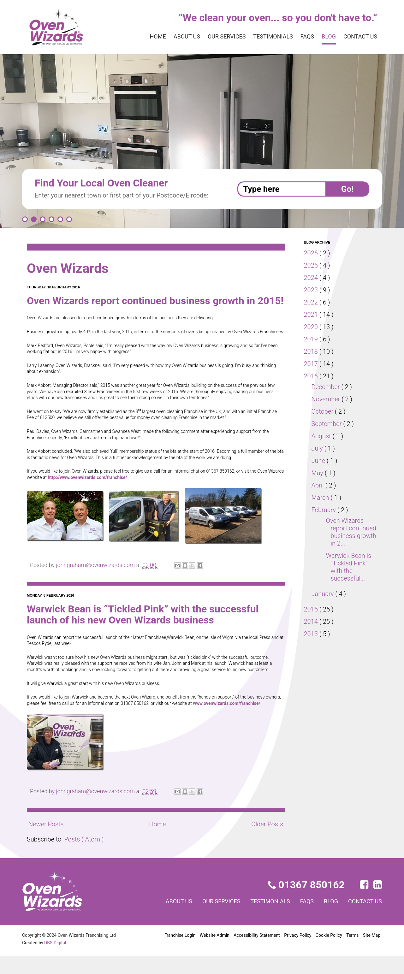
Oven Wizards (70, 268)
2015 (312, 609)
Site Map (371, 952)
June (319, 460)
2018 (312, 351)
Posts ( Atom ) (85, 856)
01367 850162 (307, 902)
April (319, 485)
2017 (312, 363)
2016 (312, 376)
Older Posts (266, 841)
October (324, 411)
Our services (216, 36)
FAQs (302, 36)
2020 (312, 326)
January (324, 593)
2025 (312, 265)
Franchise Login (180, 952)
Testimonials (266, 36)
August (322, 436)
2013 (312, 633)
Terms (353, 952)
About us (172, 36)
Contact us (359, 36)
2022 (312, 302)
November (327, 399)
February (325, 509)
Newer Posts (46, 841)
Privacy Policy (297, 952)
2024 (312, 277)
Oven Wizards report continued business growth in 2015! (149, 306)
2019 (312, 339)
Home (142, 36)
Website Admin (214, 952)
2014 (312, 621)
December (327, 386)
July (318, 448)
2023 (312, 289)
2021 (312, 314)
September (328, 423)
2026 (312, 253)
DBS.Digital (56, 959)
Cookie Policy (328, 952)
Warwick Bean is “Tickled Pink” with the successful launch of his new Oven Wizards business (150, 632)
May (318, 472)
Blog (325, 36)
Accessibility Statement (256, 952)
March (321, 497)
